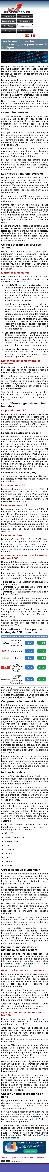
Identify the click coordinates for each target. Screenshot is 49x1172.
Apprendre (25, 26)
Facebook (17, 1158)
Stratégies (8, 31)
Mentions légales (28, 1158)
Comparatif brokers (8, 21)
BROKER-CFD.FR (17, 12)
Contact (4, 1158)
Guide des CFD (9, 16)
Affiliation (40, 1158)
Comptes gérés (25, 21)
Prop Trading (8, 26)
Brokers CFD (25, 16)
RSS (10, 1158)
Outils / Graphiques (24, 31)
